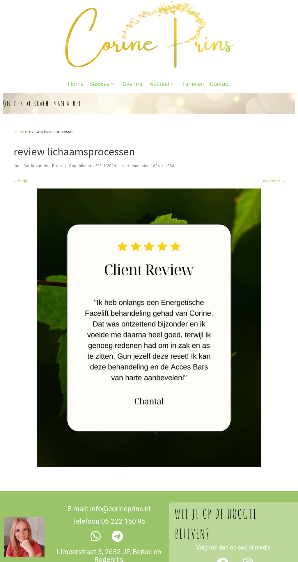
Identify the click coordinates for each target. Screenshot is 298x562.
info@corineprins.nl (120, 478)
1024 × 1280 (162, 134)
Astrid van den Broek (43, 134)
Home (19, 100)
